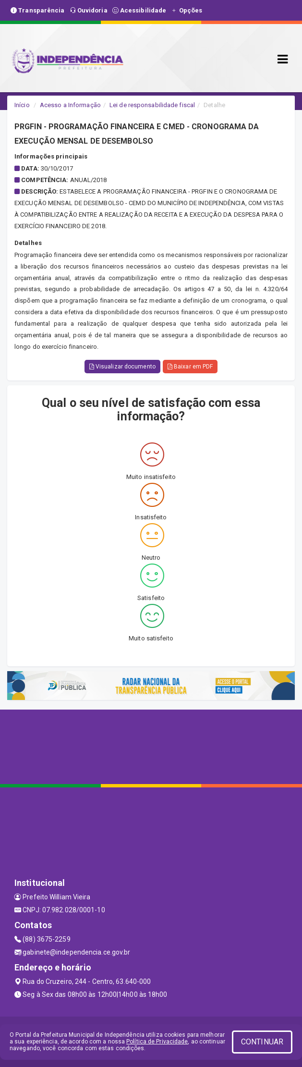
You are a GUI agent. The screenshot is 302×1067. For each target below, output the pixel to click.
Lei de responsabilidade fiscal (152, 105)
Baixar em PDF (190, 366)
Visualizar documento (122, 366)
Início (22, 105)
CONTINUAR (262, 1041)
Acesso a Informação (70, 105)
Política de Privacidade (157, 1041)
